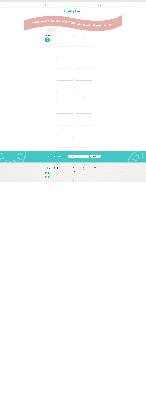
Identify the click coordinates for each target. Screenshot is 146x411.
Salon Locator (84, 115)
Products (86, 4)
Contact (95, 111)
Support (72, 111)
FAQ (72, 113)
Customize (80, 4)
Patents (83, 113)
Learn (74, 4)
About (69, 4)
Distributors (73, 115)
